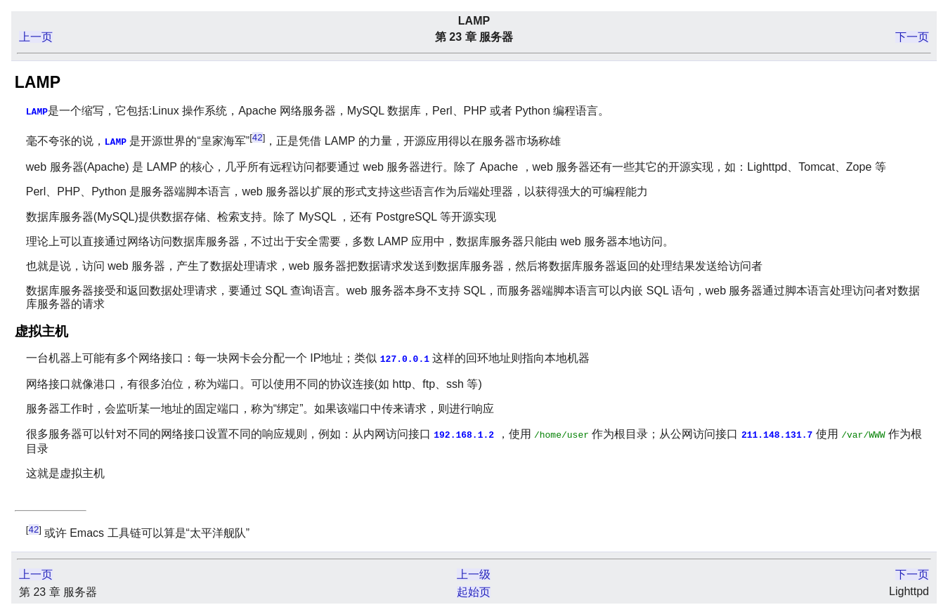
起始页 (474, 589)
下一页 (912, 37)
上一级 (474, 572)
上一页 (36, 37)
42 (257, 136)
